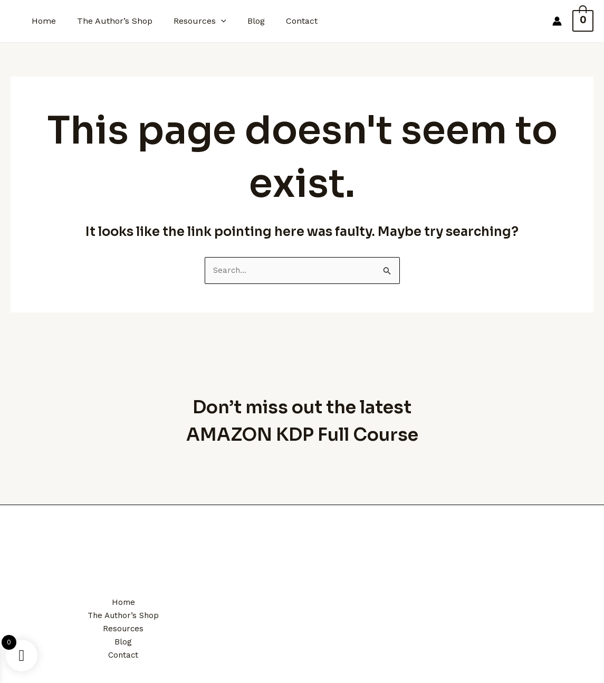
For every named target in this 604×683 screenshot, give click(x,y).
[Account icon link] (563, 21)
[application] (210, 21)
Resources (189, 21)
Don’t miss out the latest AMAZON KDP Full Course (302, 416)
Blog (241, 21)
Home (42, 21)
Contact (283, 21)
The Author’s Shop (108, 21)
